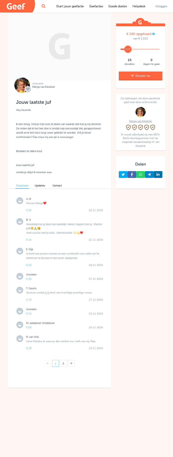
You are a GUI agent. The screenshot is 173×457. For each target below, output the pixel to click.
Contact (57, 186)
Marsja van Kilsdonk (43, 87)
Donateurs (22, 186)
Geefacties (96, 6)
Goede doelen (117, 6)
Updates (40, 186)
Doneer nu (140, 76)
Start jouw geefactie (70, 6)
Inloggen (161, 6)
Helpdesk (138, 6)
